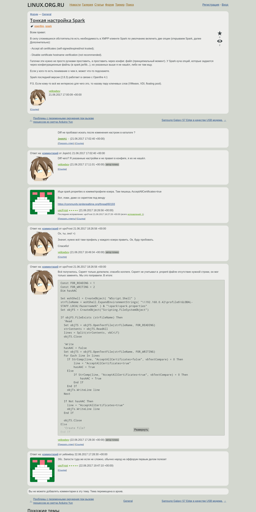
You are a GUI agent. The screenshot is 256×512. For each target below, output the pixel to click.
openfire (39, 26)
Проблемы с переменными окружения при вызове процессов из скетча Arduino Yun (63, 120)
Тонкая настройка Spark (57, 20)
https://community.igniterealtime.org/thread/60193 (86, 204)
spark (48, 26)
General (46, 14)
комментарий (50, 153)
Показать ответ (66, 143)
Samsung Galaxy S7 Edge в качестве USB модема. (192, 120)
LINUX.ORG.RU (45, 4)
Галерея (87, 4)
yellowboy (54, 91)
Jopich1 (62, 138)
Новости (75, 4)
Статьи (99, 4)
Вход (225, 4)
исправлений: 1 (135, 214)
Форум (109, 4)
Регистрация (210, 4)
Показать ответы (66, 218)
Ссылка (34, 109)
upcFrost (63, 210)
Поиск (130, 4)
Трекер (120, 4)
